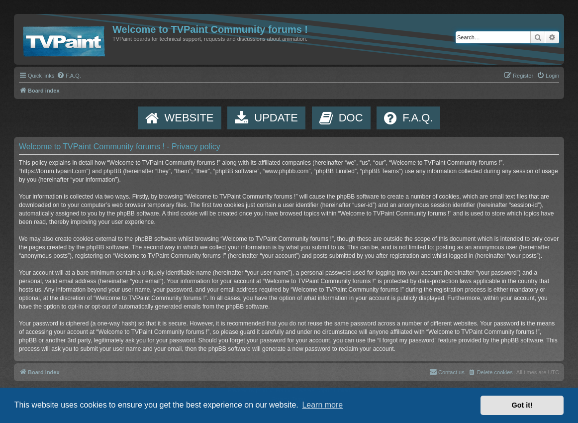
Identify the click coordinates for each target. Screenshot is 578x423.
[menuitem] (69, 76)
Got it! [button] (522, 405)
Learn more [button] (322, 405)
